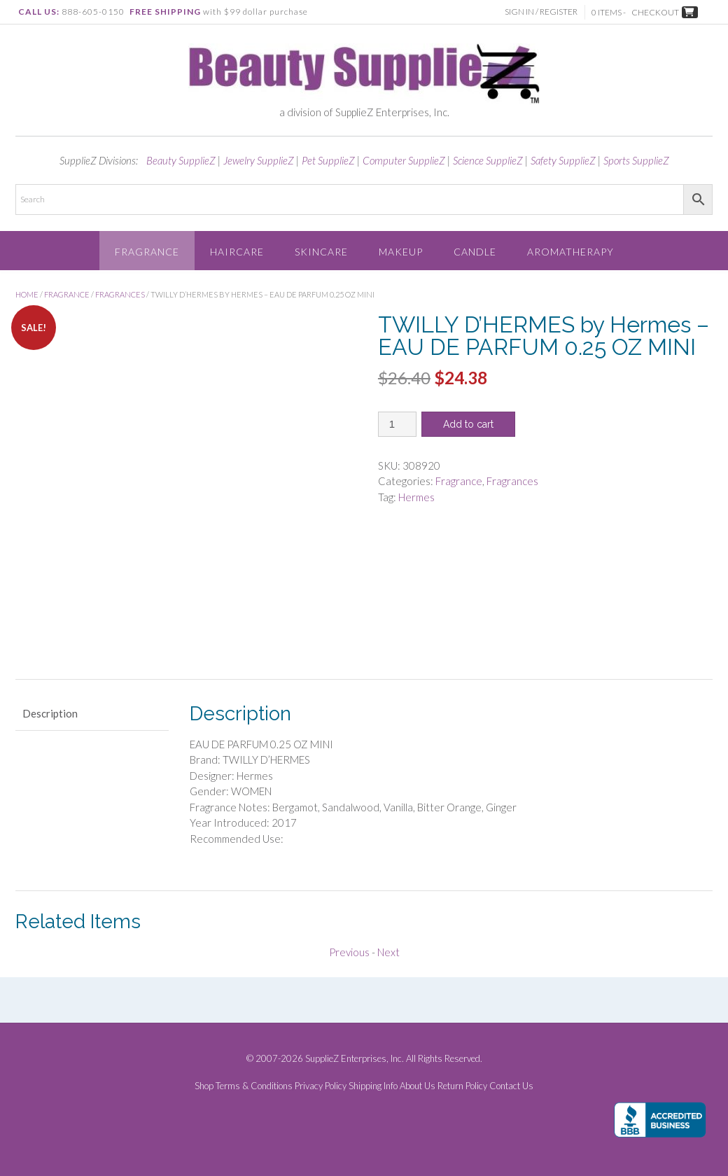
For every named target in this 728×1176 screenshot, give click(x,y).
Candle (475, 252)
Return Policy (462, 1086)
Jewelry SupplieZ (258, 160)
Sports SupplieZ (636, 160)
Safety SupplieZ (563, 160)
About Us (417, 1086)
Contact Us (511, 1086)
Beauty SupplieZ (181, 160)
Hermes (416, 497)
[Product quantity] (397, 424)
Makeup (401, 252)
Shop (204, 1086)
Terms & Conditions (254, 1086)
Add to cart (468, 424)
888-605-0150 (93, 11)
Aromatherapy (570, 252)
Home (26, 294)
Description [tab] (50, 713)
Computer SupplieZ (404, 160)
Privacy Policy (320, 1086)
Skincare (321, 252)
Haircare (237, 252)
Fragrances (120, 294)
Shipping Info (373, 1086)
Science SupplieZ (488, 160)
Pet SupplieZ (328, 160)
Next (388, 952)
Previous (349, 952)
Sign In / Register (541, 11)
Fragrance (147, 252)
